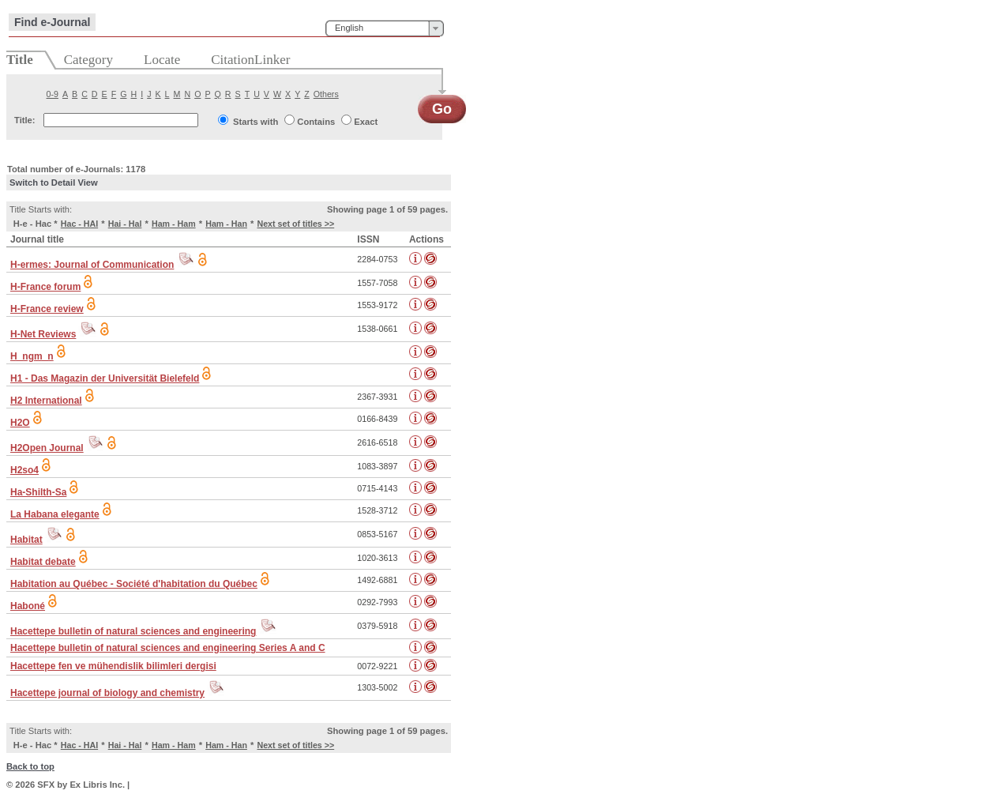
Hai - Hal (125, 223)
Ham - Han (226, 223)
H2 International (46, 400)
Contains (316, 121)
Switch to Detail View (53, 182)
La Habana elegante (55, 514)
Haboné (27, 606)
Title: (25, 120)
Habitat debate (43, 561)
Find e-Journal (52, 22)
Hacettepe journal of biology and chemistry (107, 692)
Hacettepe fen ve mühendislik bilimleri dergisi (113, 666)
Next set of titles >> (295, 223)
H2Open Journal (47, 448)
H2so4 (24, 470)
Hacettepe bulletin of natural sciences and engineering (133, 631)
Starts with (255, 121)
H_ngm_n (32, 356)
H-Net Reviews (43, 334)
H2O (20, 422)
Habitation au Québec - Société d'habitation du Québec (133, 583)
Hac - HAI (79, 223)
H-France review (47, 308)
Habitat (26, 539)
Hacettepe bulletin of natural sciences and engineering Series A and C (167, 647)
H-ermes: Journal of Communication (92, 264)
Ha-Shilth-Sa (38, 492)
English (349, 27)
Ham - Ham (174, 223)
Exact (366, 121)
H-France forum (45, 286)
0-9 (52, 94)
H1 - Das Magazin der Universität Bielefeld (104, 378)
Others (326, 94)
